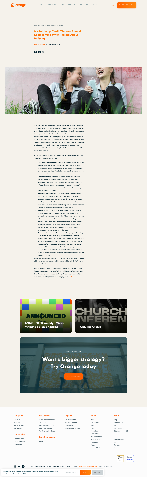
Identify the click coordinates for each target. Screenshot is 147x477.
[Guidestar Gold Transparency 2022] (120, 458)
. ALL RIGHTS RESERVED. (96, 466)
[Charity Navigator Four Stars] (130, 458)
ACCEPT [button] (85, 472)
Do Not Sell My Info (70, 472)
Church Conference (73, 420)
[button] (35, 52)
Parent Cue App (71, 422)
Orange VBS (70, 425)
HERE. (71, 277)
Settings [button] (97, 472)
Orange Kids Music (72, 428)
